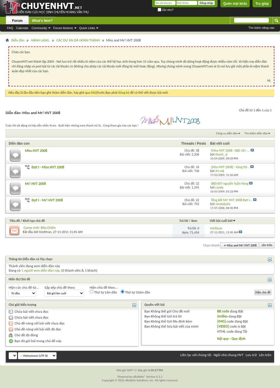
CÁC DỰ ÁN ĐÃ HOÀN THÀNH (78, 40)
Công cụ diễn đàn (227, 133)
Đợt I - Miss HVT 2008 (47, 167)
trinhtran (45, 232)
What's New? (42, 21)
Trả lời (183, 221)
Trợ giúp (262, 4)
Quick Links (87, 28)
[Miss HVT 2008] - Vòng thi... (230, 167)
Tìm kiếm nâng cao (261, 27)
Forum (17, 21)
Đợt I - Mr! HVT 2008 (47, 200)
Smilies (222, 316)
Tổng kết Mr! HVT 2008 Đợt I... (231, 200)
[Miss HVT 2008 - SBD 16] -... (230, 150)
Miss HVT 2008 (36, 151)
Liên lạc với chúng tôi (195, 355)
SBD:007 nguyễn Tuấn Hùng (229, 183)
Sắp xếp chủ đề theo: (60, 287)
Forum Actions (63, 28)
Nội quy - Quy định (231, 339)
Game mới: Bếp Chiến (40, 227)
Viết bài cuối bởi (223, 221)
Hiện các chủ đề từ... (24, 287)
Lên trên (267, 245)
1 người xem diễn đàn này (40, 270)
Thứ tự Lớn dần (103, 292)
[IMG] (221, 321)
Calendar (22, 28)
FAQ (10, 28)
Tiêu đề (15, 221)
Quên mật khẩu (235, 4)
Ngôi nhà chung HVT (229, 355)
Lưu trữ (251, 355)
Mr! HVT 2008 (35, 184)
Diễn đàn (17, 40)
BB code (223, 311)
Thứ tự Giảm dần (135, 292)
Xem (194, 221)
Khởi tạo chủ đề (34, 221)
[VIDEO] (223, 326)
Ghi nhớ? (166, 9)
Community (39, 28)
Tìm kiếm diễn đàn (256, 133)
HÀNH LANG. (40, 40)
